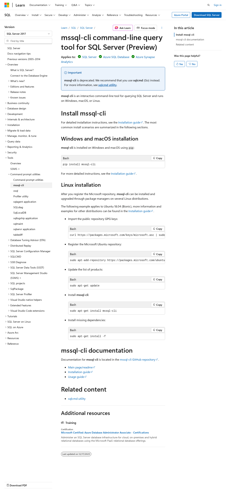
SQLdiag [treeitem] (18, 207)
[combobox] (28, 34)
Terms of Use (99, 482)
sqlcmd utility (107, 85)
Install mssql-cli (185, 34)
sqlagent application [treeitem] (24, 201)
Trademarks (117, 482)
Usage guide (76, 377)
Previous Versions (34, 482)
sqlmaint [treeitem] (18, 223)
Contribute (66, 482)
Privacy (81, 482)
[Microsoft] (6, 5)
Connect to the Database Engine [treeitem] (28, 75)
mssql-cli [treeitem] (18, 185)
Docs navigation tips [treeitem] (19, 53)
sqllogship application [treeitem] (25, 218)
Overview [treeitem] (15, 163)
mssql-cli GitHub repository (137, 359)
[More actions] (161, 28)
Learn (64, 27)
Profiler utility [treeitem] (20, 196)
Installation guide (129, 122)
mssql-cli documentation (190, 39)
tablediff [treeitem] (17, 234)
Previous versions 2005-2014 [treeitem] (23, 59)
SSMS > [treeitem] (15, 169)
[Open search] (208, 5)
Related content (185, 44)
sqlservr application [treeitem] (24, 229)
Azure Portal (181, 15)
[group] (116, 235)
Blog (50, 482)
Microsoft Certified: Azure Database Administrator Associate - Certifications (105, 432)
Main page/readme (80, 367)
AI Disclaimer (11, 482)
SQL (73, 27)
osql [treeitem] (15, 190)
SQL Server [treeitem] (13, 48)
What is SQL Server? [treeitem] (22, 70)
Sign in (218, 5)
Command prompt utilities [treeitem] (28, 180)
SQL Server (86, 27)
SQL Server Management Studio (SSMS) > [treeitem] (28, 275)
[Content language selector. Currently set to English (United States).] (21, 473)
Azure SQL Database (116, 57)
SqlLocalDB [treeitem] (19, 212)
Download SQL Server (207, 15)
